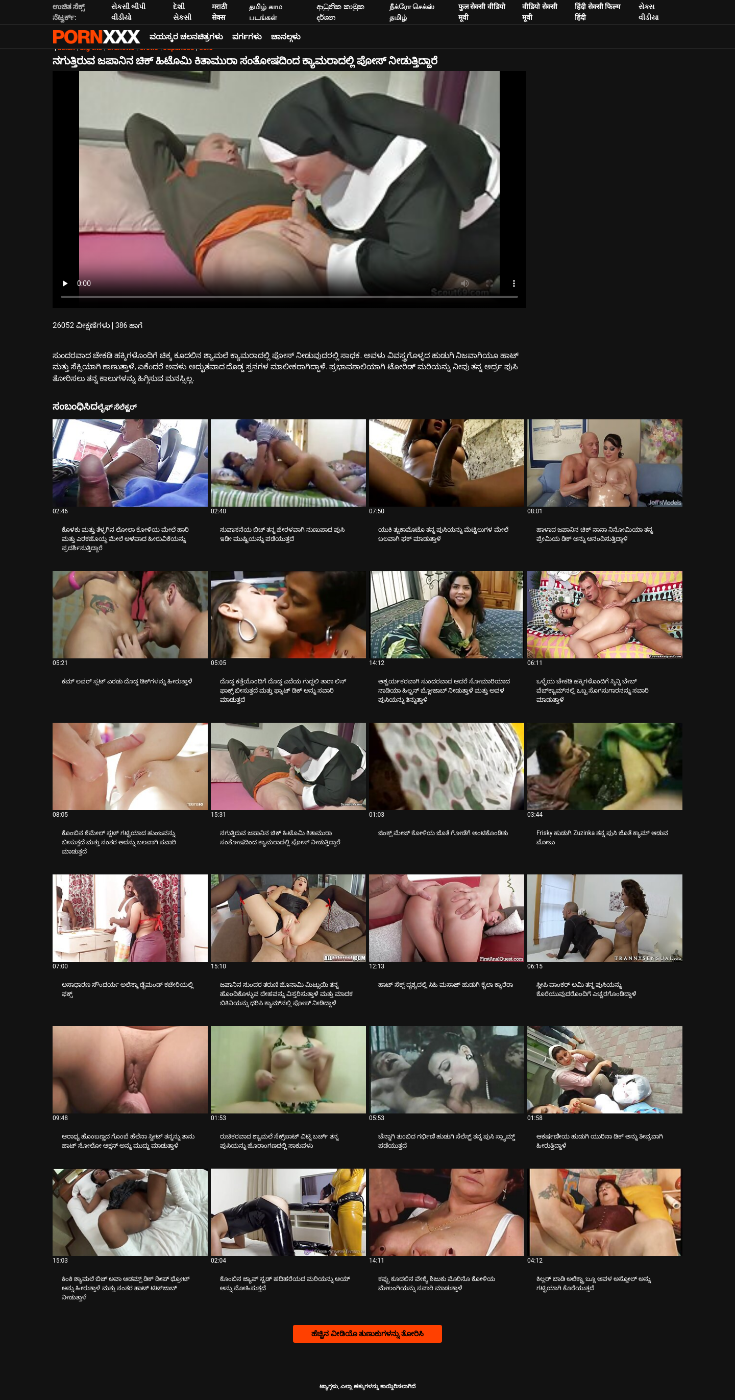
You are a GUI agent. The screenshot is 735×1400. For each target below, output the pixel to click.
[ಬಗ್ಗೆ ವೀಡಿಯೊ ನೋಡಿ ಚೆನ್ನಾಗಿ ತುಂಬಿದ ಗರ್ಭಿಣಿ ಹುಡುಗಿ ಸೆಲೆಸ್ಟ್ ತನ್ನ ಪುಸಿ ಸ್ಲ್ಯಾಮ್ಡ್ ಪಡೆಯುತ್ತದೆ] (446, 1069)
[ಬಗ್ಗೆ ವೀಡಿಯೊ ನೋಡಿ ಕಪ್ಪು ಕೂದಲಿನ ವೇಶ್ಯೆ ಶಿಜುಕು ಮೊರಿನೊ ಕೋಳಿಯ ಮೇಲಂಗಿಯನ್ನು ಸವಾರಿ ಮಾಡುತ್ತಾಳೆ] (446, 1212)
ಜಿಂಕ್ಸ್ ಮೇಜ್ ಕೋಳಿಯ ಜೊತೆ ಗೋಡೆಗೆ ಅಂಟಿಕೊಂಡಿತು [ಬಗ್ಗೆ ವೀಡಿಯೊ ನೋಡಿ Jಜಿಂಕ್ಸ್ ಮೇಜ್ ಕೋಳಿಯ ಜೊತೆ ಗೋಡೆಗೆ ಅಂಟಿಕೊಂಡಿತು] (443, 833)
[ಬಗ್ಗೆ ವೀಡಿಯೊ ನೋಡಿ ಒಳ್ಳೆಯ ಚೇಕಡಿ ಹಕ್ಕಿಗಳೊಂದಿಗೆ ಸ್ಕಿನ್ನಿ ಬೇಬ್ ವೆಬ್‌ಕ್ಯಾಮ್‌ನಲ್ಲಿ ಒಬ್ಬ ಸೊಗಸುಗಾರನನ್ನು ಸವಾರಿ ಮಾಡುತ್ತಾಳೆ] (604, 614)
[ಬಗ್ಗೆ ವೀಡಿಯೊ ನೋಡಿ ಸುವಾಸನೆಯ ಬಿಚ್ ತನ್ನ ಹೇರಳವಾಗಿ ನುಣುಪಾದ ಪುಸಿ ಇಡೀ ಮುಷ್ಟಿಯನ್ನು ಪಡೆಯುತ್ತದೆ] (288, 463)
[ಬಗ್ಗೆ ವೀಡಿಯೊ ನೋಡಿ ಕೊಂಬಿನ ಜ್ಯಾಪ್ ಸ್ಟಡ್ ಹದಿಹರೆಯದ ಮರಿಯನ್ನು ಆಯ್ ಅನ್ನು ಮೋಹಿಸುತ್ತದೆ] (288, 1212)
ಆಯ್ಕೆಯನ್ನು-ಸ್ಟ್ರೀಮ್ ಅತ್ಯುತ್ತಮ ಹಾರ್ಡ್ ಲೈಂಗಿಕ (96, 37)
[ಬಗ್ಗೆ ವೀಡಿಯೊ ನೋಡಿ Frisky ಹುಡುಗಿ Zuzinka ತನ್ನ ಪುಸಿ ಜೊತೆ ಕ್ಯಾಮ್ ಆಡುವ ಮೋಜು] (604, 766)
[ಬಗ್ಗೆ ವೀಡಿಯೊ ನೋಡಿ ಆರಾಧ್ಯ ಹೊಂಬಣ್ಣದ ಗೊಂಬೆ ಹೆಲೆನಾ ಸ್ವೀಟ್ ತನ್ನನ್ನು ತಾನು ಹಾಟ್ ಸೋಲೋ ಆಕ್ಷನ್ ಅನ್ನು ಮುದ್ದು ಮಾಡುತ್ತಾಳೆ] (130, 1069)
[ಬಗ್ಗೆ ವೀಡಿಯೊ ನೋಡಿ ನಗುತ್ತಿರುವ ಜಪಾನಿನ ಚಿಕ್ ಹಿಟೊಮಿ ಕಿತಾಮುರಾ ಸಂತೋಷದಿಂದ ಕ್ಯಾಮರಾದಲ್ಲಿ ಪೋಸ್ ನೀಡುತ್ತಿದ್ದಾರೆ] (288, 766)
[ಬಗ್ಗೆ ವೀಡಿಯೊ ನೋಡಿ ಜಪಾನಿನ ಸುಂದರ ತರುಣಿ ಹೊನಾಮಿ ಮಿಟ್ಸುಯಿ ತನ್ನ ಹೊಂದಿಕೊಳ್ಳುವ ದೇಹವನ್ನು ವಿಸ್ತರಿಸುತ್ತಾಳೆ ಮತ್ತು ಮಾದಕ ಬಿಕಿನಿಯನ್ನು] (288, 918)
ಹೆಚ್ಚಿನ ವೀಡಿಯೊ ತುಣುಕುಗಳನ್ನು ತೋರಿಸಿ (367, 1334)
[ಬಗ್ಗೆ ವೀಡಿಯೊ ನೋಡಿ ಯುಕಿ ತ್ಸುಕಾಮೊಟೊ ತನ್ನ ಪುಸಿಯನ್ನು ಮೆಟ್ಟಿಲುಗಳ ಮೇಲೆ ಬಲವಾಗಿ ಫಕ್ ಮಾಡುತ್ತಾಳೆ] (446, 463)
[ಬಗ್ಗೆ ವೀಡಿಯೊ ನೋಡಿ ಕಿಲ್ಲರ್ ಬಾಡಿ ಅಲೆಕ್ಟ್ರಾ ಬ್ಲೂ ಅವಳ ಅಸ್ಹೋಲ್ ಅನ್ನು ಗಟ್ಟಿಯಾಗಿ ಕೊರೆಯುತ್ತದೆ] (604, 1212)
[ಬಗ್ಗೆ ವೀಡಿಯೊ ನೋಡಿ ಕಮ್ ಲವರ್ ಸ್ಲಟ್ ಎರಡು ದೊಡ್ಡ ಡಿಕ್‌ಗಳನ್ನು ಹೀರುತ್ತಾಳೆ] (130, 614)
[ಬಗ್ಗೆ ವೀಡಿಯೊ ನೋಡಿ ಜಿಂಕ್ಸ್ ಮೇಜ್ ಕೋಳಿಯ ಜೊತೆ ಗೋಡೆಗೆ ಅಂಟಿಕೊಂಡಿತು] (446, 766)
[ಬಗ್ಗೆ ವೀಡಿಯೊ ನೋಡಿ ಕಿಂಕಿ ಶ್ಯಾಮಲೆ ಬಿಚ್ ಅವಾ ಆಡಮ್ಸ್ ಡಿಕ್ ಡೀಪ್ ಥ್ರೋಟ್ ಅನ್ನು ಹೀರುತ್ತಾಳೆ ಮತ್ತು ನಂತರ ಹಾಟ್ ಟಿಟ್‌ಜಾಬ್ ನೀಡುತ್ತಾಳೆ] (130, 1212)
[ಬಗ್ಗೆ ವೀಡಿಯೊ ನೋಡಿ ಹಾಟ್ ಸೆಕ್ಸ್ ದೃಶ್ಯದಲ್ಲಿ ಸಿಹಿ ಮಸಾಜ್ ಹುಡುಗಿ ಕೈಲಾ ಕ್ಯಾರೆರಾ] (446, 918)
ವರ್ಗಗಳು (247, 36)
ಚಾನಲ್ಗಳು (286, 36)
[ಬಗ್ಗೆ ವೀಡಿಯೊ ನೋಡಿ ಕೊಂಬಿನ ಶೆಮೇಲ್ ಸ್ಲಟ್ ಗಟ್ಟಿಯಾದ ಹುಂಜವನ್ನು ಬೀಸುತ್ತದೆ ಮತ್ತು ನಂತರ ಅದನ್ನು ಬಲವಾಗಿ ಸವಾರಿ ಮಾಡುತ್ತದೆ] (130, 766)
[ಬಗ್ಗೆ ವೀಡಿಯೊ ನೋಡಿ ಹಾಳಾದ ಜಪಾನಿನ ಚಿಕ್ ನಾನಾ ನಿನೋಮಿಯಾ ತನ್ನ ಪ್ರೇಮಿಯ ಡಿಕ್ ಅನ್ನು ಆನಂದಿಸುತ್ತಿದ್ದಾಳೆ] (604, 463)
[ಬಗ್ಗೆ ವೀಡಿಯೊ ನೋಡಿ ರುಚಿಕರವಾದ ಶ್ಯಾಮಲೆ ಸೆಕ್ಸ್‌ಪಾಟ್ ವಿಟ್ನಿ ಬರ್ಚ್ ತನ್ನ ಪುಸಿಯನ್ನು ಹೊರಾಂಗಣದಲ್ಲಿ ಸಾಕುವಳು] (288, 1069)
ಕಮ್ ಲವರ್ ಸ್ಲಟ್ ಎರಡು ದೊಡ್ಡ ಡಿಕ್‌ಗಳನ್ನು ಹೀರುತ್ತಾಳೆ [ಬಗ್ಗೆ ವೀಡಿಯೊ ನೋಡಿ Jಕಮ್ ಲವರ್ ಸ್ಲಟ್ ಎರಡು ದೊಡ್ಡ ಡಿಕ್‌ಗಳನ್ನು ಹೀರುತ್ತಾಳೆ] (127, 681)
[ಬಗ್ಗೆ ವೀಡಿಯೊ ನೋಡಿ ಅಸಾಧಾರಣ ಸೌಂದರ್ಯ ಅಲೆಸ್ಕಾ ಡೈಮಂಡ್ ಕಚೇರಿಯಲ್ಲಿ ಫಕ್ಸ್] (130, 918)
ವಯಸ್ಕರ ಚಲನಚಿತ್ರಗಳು (186, 36)
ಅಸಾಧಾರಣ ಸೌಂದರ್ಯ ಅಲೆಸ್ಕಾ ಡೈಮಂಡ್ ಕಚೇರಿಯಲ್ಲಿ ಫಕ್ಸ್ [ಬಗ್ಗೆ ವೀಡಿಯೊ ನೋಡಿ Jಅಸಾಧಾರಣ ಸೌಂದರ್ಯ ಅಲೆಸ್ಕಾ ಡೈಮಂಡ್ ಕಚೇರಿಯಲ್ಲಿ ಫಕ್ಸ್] (127, 989)
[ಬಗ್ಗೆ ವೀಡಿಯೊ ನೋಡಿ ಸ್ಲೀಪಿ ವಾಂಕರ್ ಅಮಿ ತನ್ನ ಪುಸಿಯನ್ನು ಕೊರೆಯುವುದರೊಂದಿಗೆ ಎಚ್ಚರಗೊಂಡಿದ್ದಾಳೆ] (604, 918)
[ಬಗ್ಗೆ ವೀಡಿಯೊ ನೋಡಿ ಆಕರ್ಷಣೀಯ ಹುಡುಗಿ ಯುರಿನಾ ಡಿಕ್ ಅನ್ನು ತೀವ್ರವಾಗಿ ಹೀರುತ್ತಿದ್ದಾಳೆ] (604, 1069)
